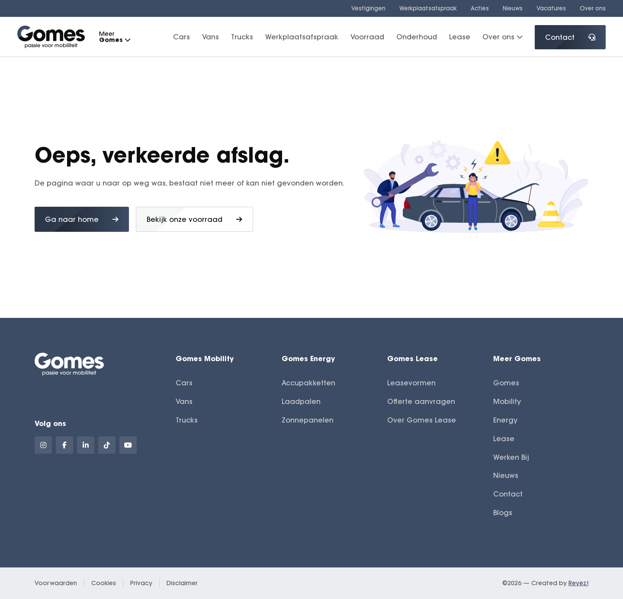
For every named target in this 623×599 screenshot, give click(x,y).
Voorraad (367, 36)
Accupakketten (308, 382)
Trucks (242, 36)
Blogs (502, 512)
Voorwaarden (56, 583)
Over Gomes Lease (421, 420)
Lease (459, 36)
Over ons (593, 8)
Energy (505, 420)
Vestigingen (368, 8)
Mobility (507, 401)
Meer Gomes (517, 358)
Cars (181, 36)
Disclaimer (182, 583)
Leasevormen (411, 382)
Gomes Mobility (205, 358)
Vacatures (551, 8)
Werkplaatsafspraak (428, 8)
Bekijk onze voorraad (194, 219)
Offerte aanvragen (421, 401)
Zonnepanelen (308, 420)
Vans (210, 36)
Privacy (141, 583)
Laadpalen (301, 401)
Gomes (506, 382)
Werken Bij (511, 457)
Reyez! (578, 583)
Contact (570, 37)
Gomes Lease (412, 358)
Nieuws (513, 8)
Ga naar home (82, 219)
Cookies (103, 583)
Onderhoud (416, 36)
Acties (480, 8)
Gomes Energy (308, 358)
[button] (127, 40)
